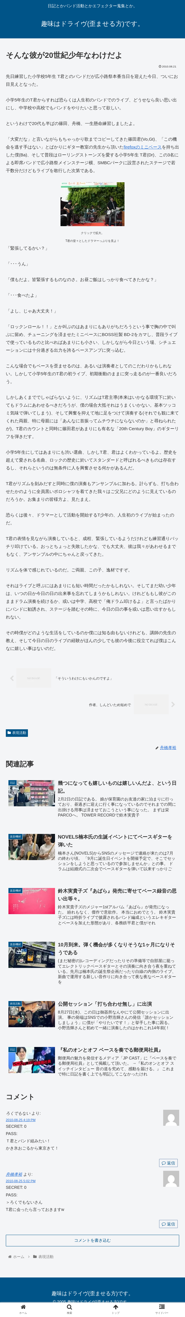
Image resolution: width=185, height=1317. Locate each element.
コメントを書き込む (92, 1239)
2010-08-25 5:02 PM (20, 1180)
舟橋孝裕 (14, 1173)
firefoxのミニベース (143, 146)
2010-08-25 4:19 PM (20, 1119)
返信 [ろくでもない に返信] (168, 1161)
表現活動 (17, 733)
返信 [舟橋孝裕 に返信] (168, 1223)
